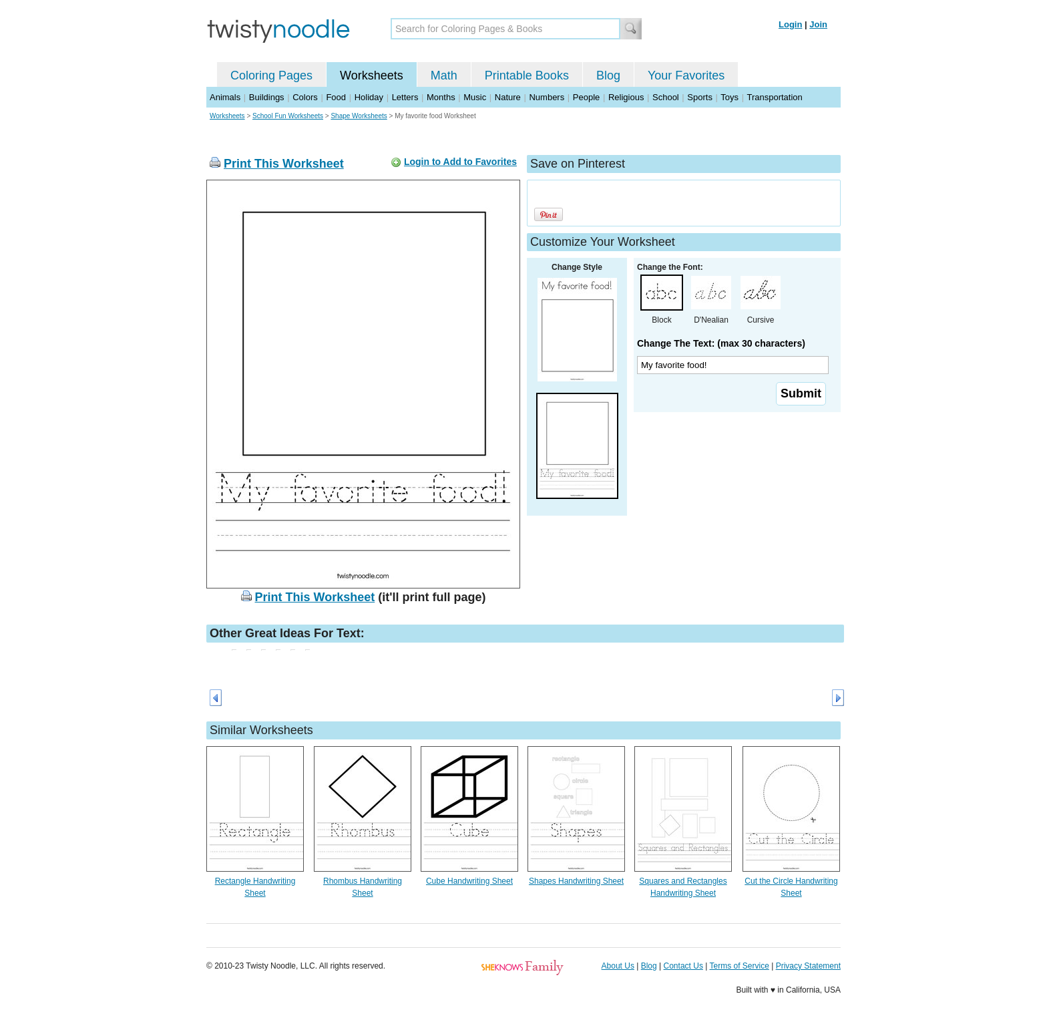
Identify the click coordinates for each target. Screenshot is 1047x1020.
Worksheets (371, 75)
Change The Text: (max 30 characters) (721, 343)
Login (790, 24)
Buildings (266, 97)
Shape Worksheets (359, 116)
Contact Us (683, 966)
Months (441, 97)
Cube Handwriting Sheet (469, 881)
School (665, 97)
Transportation (774, 97)
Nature (508, 97)
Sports (699, 97)
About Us (618, 966)
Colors (305, 97)
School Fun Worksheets (287, 116)
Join (818, 24)
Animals (225, 97)
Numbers (546, 97)
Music (474, 97)
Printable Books (527, 75)
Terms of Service (739, 966)
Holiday (369, 97)
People (586, 97)
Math (444, 75)
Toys (729, 97)
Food (336, 97)
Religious (626, 97)
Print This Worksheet (284, 163)
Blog (608, 75)
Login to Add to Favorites (460, 161)
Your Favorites (686, 75)
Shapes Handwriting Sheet (576, 881)
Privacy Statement (808, 966)
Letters (405, 97)
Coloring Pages (271, 75)
